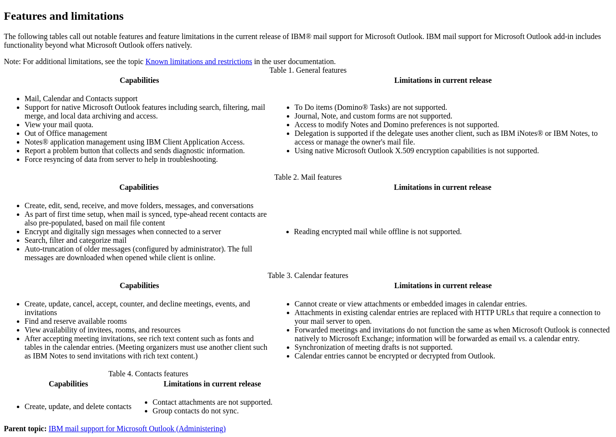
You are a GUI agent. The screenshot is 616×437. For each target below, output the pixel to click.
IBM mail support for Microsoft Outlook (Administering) (137, 428)
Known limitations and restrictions (198, 61)
